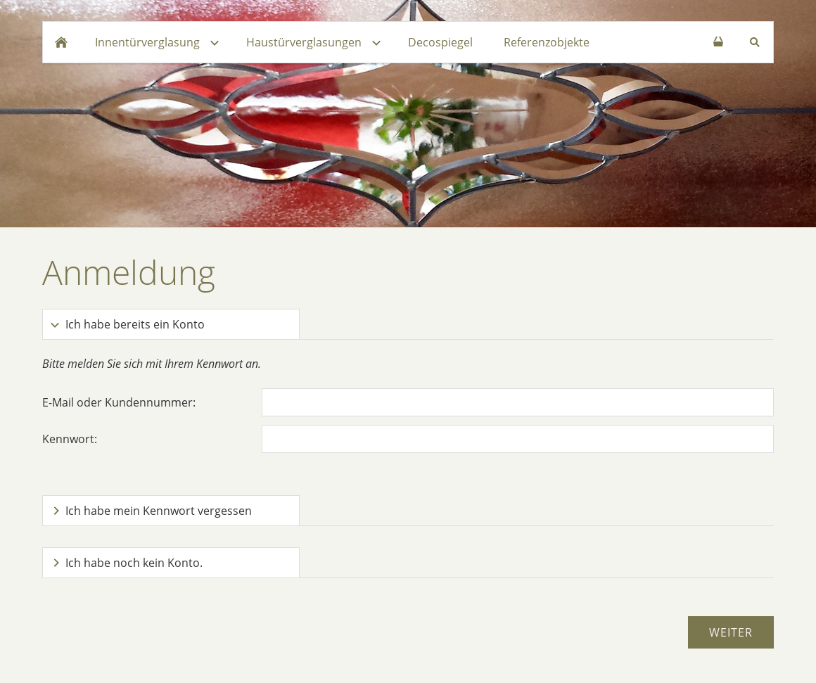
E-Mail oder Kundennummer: (119, 402)
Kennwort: (69, 439)
